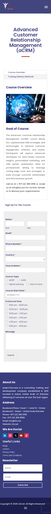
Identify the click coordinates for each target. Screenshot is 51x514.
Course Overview (16, 72)
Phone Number (13, 244)
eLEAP (11, 280)
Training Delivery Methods (21, 76)
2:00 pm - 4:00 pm (18, 317)
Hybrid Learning (16, 284)
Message (10, 331)
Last (29, 228)
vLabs (23, 280)
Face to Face (36, 284)
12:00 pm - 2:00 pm (18, 313)
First (7, 228)
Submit (10, 355)
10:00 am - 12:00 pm (18, 309)
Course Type (12, 276)
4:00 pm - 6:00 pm (18, 321)
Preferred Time (13, 301)
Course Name (13, 266)
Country (10, 255)
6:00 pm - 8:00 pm (18, 326)
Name (9, 219)
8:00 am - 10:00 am (18, 305)
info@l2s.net (14, 421)
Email (8, 233)
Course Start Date (15, 290)
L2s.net (15, 424)
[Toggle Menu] (46, 7)
